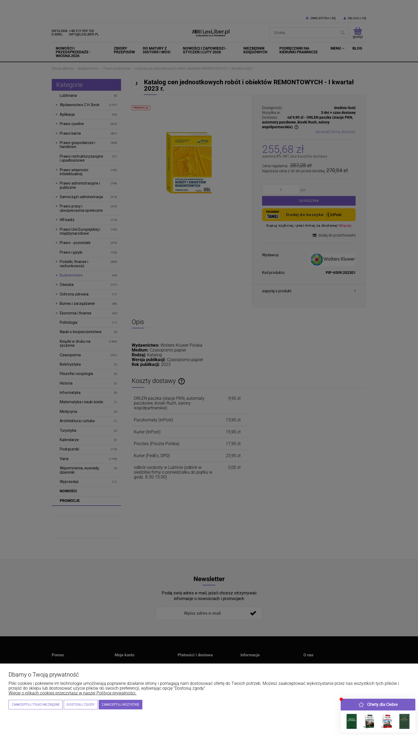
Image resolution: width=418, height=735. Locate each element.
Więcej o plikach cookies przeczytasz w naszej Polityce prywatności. (72, 693)
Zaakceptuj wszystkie (120, 704)
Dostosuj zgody (81, 704)
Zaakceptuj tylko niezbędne (35, 704)
